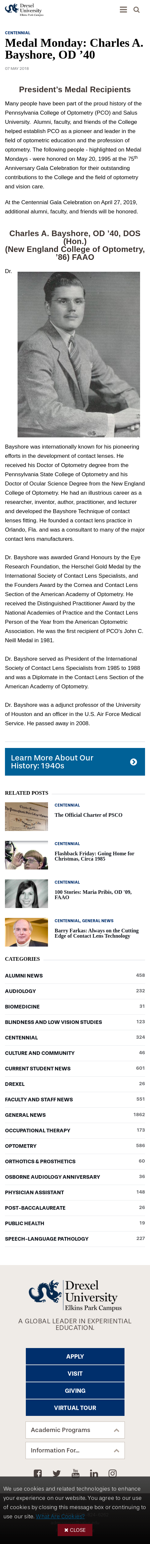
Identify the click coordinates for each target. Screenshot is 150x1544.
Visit (75, 1373)
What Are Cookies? (60, 1516)
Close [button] (78, 1530)
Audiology (75, 991)
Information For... (55, 1450)
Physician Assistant (75, 1192)
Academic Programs (60, 1430)
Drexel (75, 1084)
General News (75, 1115)
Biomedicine (75, 1006)
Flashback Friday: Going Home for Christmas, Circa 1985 (94, 856)
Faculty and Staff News (75, 1099)
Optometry (75, 1146)
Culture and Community (75, 1053)
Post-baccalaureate (75, 1208)
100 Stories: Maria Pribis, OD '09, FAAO (93, 894)
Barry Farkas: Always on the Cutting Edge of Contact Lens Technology (97, 933)
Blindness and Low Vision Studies (75, 1022)
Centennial (75, 1037)
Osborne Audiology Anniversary (75, 1177)
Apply (75, 1356)
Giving (75, 1390)
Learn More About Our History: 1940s (52, 761)
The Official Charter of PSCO (89, 815)
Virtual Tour (75, 1408)
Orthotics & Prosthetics (75, 1161)
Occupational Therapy (75, 1130)
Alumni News (75, 976)
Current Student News (75, 1068)
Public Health (75, 1223)
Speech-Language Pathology (75, 1239)
